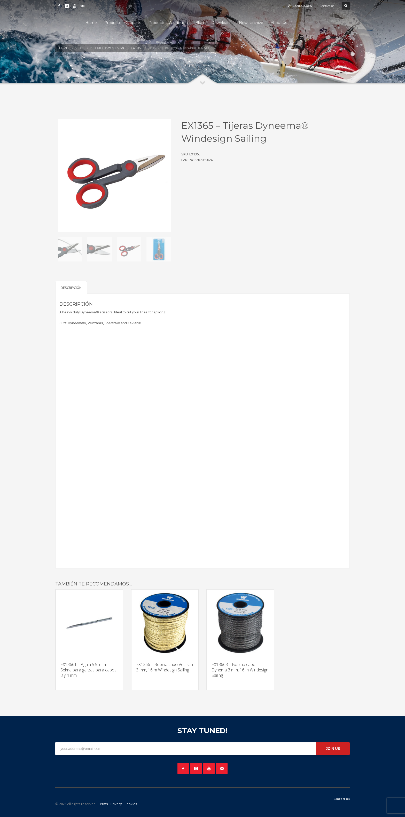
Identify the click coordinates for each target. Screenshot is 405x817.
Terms (103, 804)
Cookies (130, 804)
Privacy (116, 804)
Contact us (327, 6)
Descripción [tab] (71, 287)
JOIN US (333, 749)
